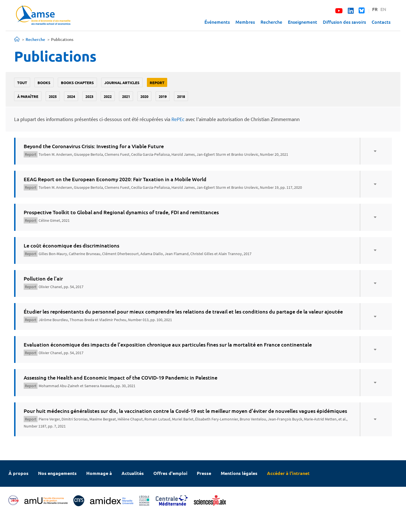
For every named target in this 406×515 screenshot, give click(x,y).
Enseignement (302, 22)
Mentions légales (239, 473)
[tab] (203, 151)
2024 (71, 96)
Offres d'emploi (170, 473)
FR (375, 9)
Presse (204, 473)
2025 (53, 96)
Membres (245, 22)
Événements (217, 22)
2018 (181, 96)
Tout (22, 82)
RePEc (177, 119)
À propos (18, 473)
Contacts (381, 22)
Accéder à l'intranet (288, 473)
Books (43, 82)
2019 (163, 96)
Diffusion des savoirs (344, 22)
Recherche (271, 22)
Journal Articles (122, 82)
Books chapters (77, 82)
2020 (144, 96)
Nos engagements (57, 473)
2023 (89, 96)
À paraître (27, 96)
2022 (108, 96)
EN (383, 9)
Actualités (133, 473)
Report (157, 82)
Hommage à (99, 473)
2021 (126, 96)
